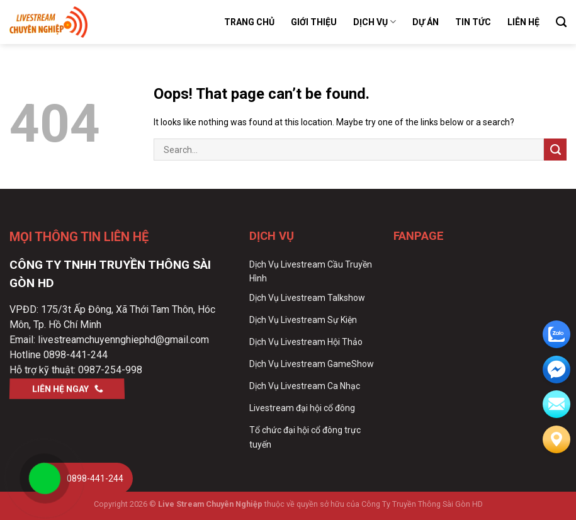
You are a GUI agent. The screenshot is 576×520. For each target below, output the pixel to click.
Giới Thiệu (314, 22)
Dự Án (425, 22)
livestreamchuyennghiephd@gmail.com (123, 340)
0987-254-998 (110, 370)
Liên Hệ (523, 22)
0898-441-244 (75, 355)
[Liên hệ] (556, 439)
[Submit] (555, 149)
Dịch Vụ (374, 22)
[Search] (561, 22)
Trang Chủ (249, 22)
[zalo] (556, 334)
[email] (556, 369)
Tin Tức (473, 22)
